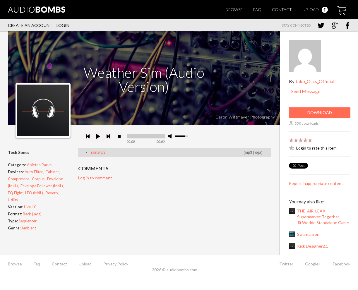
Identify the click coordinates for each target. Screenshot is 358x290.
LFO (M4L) (34, 193)
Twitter (286, 263)
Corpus (38, 178)
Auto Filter (34, 171)
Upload (315, 9)
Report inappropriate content (316, 183)
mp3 (248, 152)
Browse (234, 9)
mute (171, 136)
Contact (282, 9)
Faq (257, 9)
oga (258, 152)
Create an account (30, 25)
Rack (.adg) (32, 214)
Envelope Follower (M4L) (41, 185)
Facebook (341, 263)
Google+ (313, 263)
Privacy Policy (115, 263)
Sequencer (28, 221)
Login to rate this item (316, 147)
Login (62, 25)
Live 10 (30, 207)
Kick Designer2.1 (312, 245)
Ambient (28, 228)
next (108, 136)
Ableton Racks (39, 164)
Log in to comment (95, 177)
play (98, 136)
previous (88, 136)
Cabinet (52, 171)
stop (119, 136)
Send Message (305, 91)
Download (319, 112)
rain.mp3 (98, 152)
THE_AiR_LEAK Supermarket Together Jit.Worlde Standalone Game (323, 216)
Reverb (52, 193)
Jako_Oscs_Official (314, 81)
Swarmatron (308, 234)
